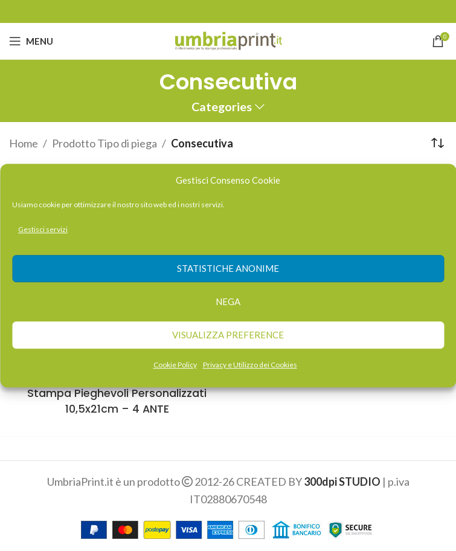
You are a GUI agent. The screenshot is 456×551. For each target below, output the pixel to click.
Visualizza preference (228, 335)
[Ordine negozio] (438, 143)
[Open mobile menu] (31, 41)
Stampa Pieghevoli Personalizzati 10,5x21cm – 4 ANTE (117, 400)
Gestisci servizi (43, 229)
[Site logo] (228, 40)
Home (23, 143)
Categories (221, 107)
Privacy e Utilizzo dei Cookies (250, 364)
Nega (228, 302)
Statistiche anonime (228, 268)
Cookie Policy (175, 364)
